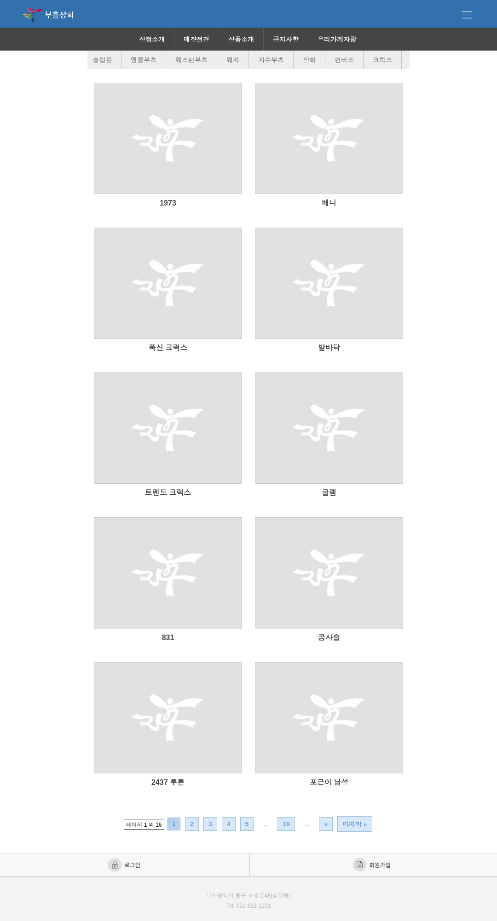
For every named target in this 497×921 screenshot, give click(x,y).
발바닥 (329, 348)
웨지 (232, 60)
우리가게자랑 (337, 39)
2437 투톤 (168, 782)
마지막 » (354, 824)
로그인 (125, 864)
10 (286, 824)
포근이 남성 (329, 782)
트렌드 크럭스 (168, 493)
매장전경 (196, 39)
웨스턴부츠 (191, 60)
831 (168, 637)
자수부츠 (271, 60)
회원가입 (372, 864)
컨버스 (344, 60)
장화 (309, 60)
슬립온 (102, 60)
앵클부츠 (143, 60)
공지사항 (286, 39)
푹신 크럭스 (168, 348)
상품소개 (241, 39)
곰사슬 (329, 637)
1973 (168, 203)
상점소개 (152, 39)
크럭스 (382, 60)
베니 (329, 203)
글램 (329, 493)
